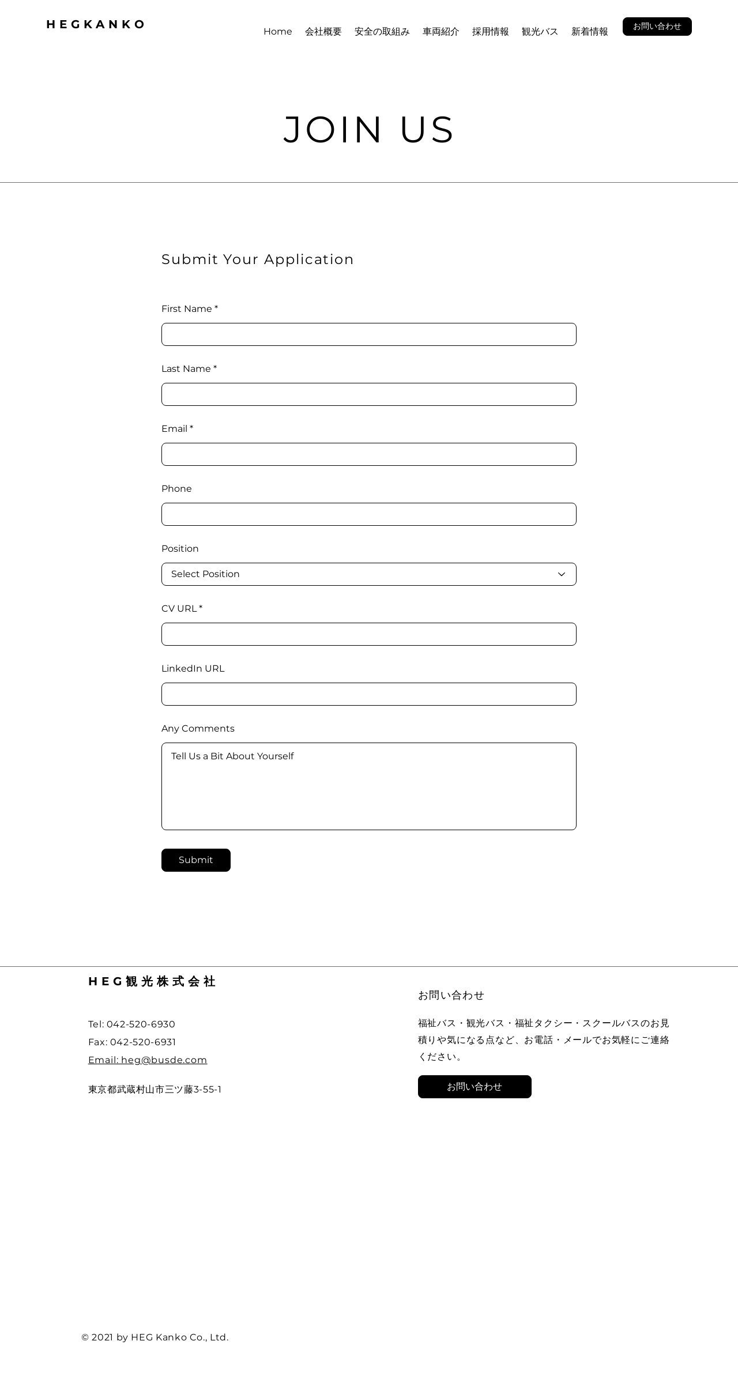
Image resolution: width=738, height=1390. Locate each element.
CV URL (179, 608)
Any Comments (198, 728)
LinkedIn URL (192, 668)
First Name (186, 309)
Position (180, 548)
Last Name (186, 369)
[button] (657, 26)
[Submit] (196, 860)
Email (174, 429)
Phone (176, 489)
